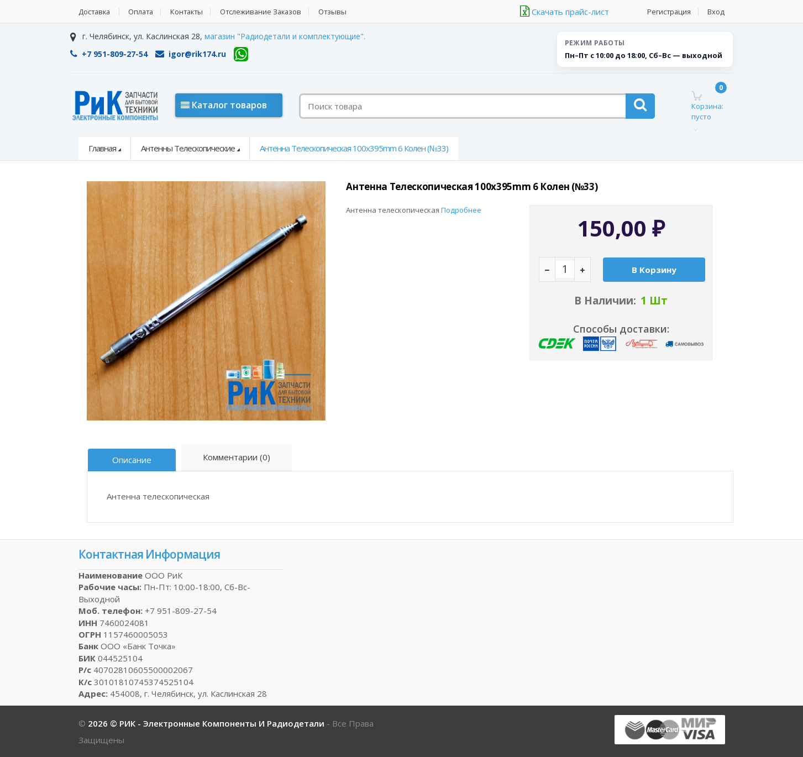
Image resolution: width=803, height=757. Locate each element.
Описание (132, 459)
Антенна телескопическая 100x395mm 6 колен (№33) (354, 148)
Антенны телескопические (188, 148)
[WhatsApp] (241, 54)
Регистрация (669, 12)
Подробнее (461, 210)
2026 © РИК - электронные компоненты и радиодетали (207, 722)
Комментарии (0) (237, 456)
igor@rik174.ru (190, 54)
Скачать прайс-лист (564, 11)
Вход (716, 12)
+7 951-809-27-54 (109, 54)
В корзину (653, 281)
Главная (102, 148)
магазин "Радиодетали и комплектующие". (284, 36)
